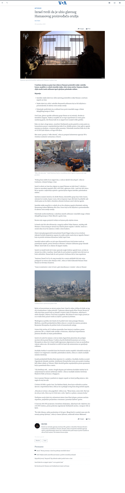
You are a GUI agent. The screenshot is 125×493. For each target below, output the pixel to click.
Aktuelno (38, 8)
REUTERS (37, 21)
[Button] (81, 29)
